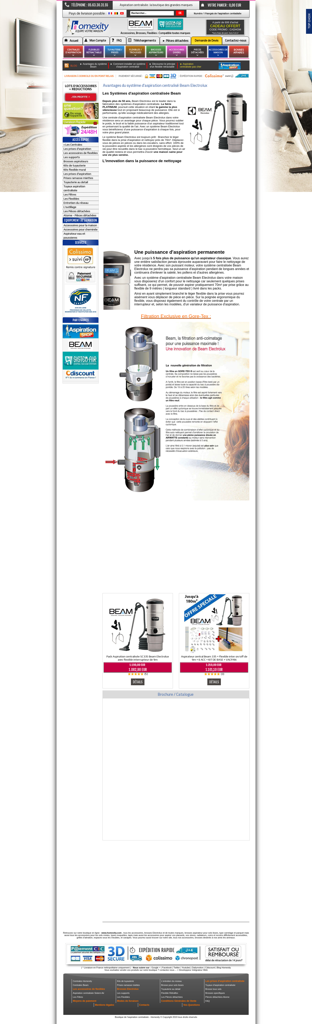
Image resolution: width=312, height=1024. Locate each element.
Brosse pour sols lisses (172, 985)
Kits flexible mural (74, 169)
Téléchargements (144, 40)
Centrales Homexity (82, 981)
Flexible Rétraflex (169, 993)
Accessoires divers (176, 52)
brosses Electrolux (153, 933)
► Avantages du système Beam (93, 65)
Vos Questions (191, 1005)
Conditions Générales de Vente (178, 1001)
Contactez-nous (235, 40)
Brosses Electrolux (128, 989)
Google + (155, 967)
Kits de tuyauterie (74, 165)
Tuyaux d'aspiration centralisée (220, 985)
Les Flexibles (71, 198)
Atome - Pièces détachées (79, 215)
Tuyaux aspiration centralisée (74, 188)
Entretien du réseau (75, 202)
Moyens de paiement (84, 1001)
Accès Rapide (80, 140)
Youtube (186, 967)
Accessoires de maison (218, 52)
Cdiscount (210, 967)
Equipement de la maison (80, 220)
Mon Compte (98, 40)
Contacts (144, 1005)
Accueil (74, 40)
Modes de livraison (127, 1001)
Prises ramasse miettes (78, 178)
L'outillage (69, 207)
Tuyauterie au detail (75, 182)
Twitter (177, 967)
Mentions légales (104, 1005)
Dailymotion (197, 967)
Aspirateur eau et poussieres (74, 235)
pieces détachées (197, 52)
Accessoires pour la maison (80, 225)
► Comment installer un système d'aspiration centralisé (127, 65)
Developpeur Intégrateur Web (193, 970)
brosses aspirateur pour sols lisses (201, 933)
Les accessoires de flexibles (80, 153)
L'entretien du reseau (171, 981)
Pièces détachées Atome (217, 997)
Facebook (167, 967)
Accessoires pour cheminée (80, 229)
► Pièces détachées (175, 40)
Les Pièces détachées (76, 211)
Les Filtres (69, 194)
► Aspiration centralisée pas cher (190, 65)
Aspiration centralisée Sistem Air (88, 993)
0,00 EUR (235, 5)
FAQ (119, 40)
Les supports (71, 157)
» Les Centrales (72, 144)
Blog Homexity (224, 967)
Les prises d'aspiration (77, 148)
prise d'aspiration (131, 139)
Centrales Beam (81, 985)
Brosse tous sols (213, 989)
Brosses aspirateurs (75, 161)
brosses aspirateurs (156, 52)
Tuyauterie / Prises (114, 52)
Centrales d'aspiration (73, 52)
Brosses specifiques (215, 993)
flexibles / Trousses (135, 52)
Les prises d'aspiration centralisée (224, 981)
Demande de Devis (206, 40)
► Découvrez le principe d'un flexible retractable (162, 65)
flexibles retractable (93, 52)
